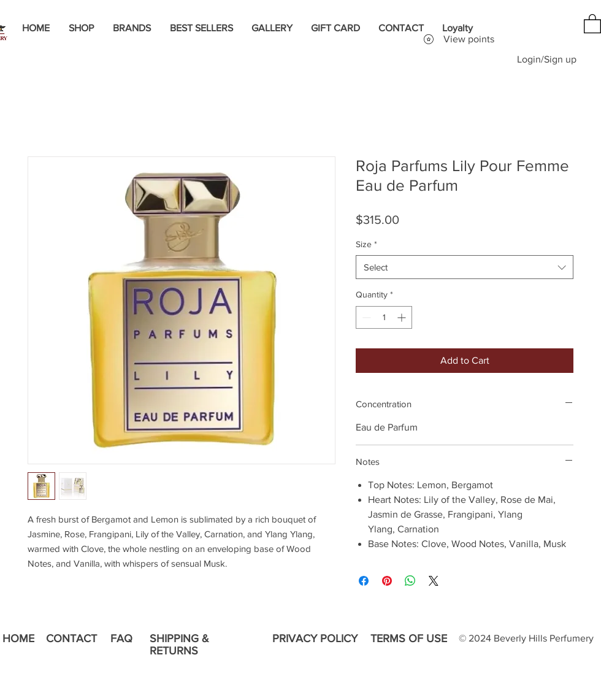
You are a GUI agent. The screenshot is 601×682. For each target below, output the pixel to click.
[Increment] (402, 317)
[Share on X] (433, 580)
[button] (592, 23)
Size (366, 244)
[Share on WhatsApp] (410, 580)
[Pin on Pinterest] (387, 580)
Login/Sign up (546, 59)
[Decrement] (365, 317)
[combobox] (464, 267)
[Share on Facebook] (363, 580)
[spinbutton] (384, 317)
